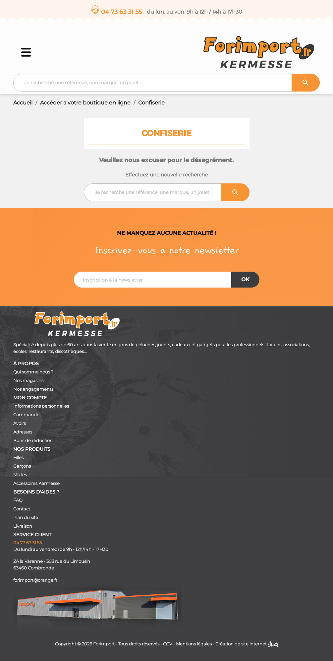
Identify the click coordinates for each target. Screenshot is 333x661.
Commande (26, 414)
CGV (167, 643)
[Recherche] (166, 83)
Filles (18, 457)
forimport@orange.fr (35, 580)
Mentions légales (194, 643)
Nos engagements (33, 389)
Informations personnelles (41, 406)
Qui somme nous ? (33, 371)
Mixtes (20, 474)
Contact (21, 508)
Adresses (22, 432)
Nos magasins (28, 380)
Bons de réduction (33, 440)
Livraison (22, 526)
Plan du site (25, 517)
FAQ (18, 500)
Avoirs (19, 423)
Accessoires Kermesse (36, 483)
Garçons (22, 466)
